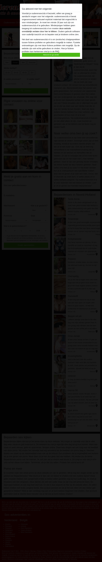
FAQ (57, 51)
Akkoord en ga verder (51, 55)
